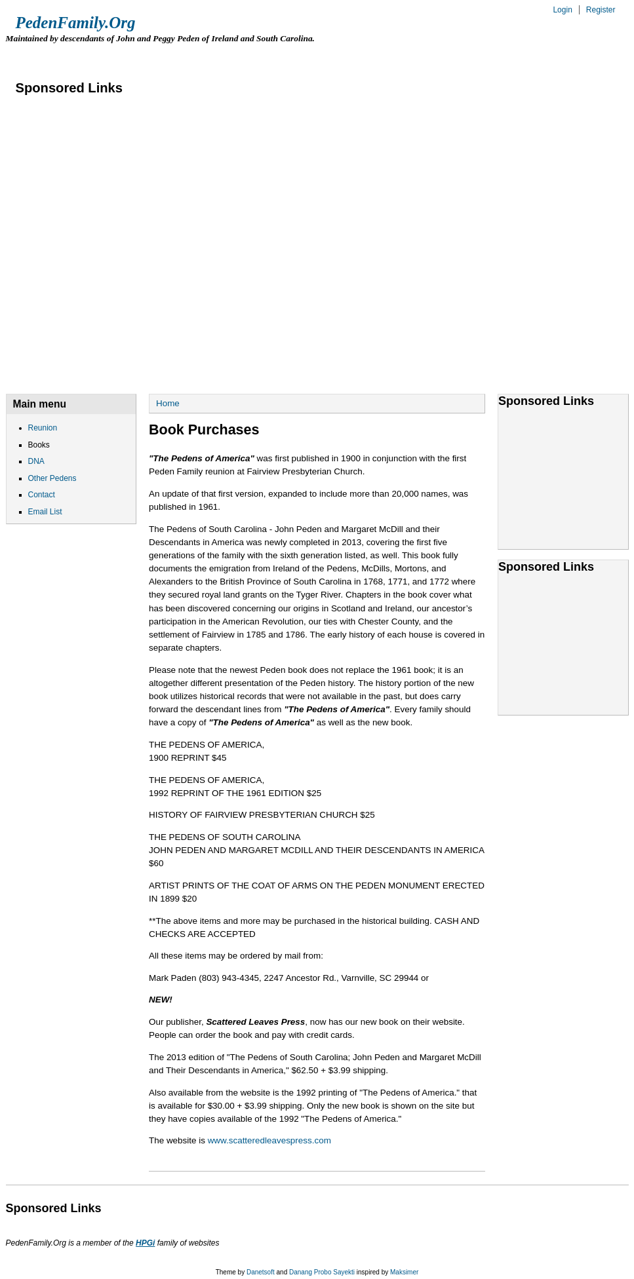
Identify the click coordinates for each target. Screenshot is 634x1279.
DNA (175, 56)
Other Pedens (254, 56)
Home (168, 403)
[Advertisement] (143, 232)
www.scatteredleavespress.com (269, 1140)
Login (562, 9)
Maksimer (404, 1272)
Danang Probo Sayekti (322, 1272)
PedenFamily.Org (76, 22)
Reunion (43, 56)
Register (601, 9)
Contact (343, 56)
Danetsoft (261, 1272)
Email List (421, 56)
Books (114, 56)
